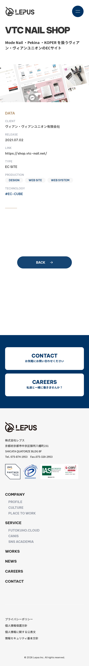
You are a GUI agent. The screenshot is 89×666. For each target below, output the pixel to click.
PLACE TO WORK (22, 513)
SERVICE (13, 522)
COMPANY (15, 494)
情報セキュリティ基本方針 (21, 638)
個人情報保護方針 (16, 625)
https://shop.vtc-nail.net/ (26, 153)
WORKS (12, 551)
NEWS (11, 561)
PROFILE (15, 502)
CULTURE (16, 507)
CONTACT (14, 581)
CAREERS (14, 571)
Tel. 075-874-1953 (16, 457)
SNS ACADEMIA (21, 542)
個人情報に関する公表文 (20, 632)
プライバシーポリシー (19, 619)
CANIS (13, 536)
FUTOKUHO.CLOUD (24, 530)
